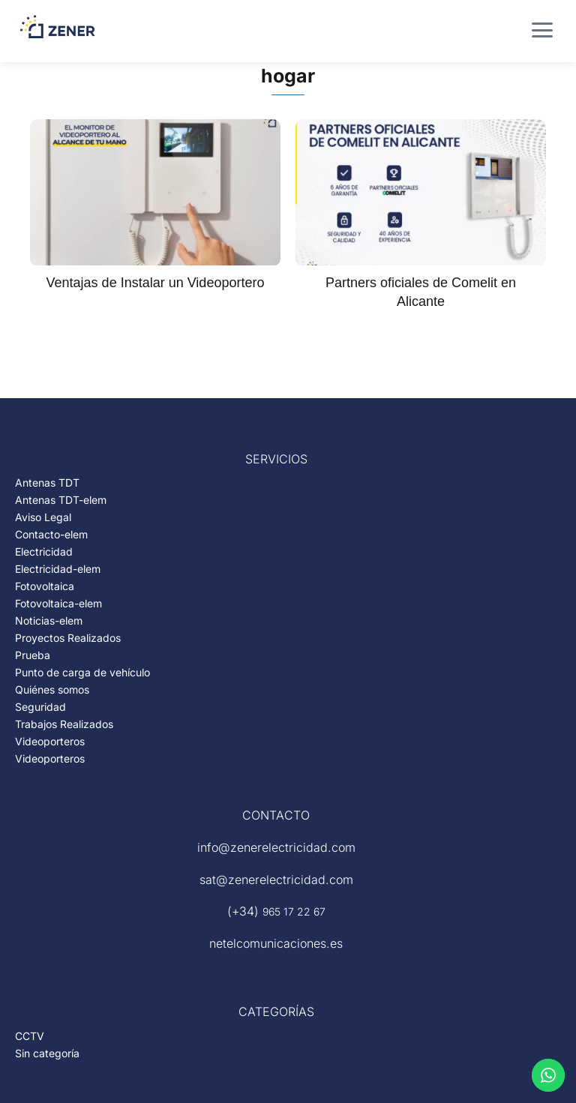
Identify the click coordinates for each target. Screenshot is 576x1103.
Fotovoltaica (44, 586)
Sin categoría (47, 1053)
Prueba (32, 655)
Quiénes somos (52, 689)
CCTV (29, 1036)
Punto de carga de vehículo (82, 672)
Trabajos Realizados (64, 724)
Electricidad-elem (57, 568)
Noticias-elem (48, 620)
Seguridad (40, 706)
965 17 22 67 (294, 911)
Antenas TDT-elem (60, 499)
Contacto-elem (51, 534)
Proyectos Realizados (68, 637)
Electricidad (44, 551)
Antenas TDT (47, 482)
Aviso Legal (43, 517)
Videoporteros (50, 741)
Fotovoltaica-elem (58, 603)
